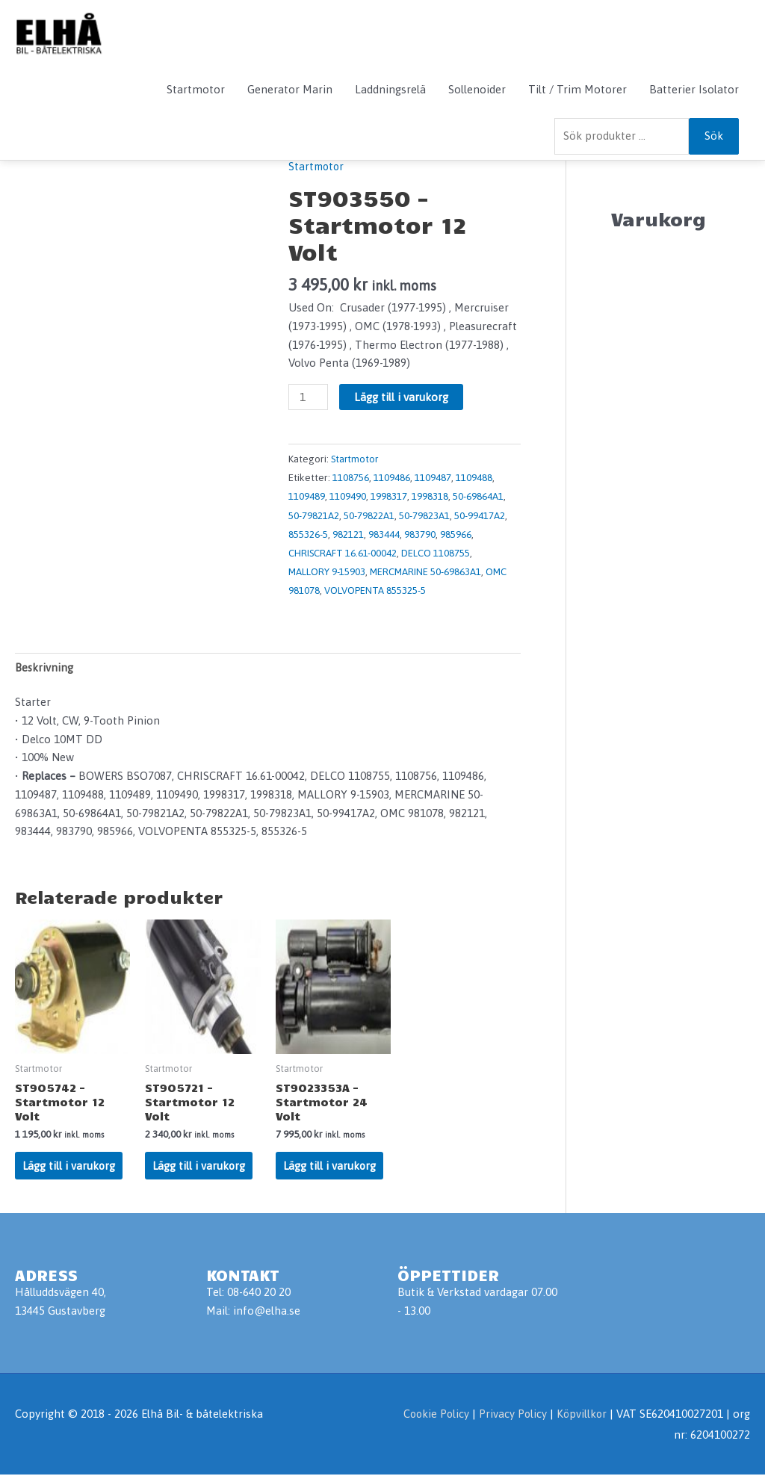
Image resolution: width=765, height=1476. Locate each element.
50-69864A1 (478, 496)
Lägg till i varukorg (402, 397)
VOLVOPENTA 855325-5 (375, 588)
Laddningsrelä (390, 89)
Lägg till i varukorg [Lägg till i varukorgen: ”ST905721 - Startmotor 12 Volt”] (199, 1165)
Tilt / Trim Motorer (577, 89)
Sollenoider (477, 89)
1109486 (392, 477)
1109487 (433, 477)
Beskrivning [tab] (45, 664)
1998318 (430, 496)
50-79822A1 (369, 514)
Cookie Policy (433, 1414)
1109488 (474, 477)
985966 (455, 533)
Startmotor (196, 89)
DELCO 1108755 (436, 551)
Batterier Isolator (694, 89)
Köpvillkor (581, 1414)
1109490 (347, 496)
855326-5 (308, 533)
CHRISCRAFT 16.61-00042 (342, 551)
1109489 (306, 496)
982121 (348, 533)
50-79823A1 (424, 514)
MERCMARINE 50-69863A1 (427, 570)
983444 (384, 533)
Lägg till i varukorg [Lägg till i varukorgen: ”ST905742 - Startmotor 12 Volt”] (69, 1165)
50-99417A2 (479, 514)
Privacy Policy (512, 1414)
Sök (713, 135)
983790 (420, 533)
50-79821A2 (313, 514)
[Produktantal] (308, 397)
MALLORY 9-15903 (327, 570)
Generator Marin (289, 89)
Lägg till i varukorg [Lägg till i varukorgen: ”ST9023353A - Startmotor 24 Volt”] (330, 1165)
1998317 (389, 496)
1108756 (350, 477)
